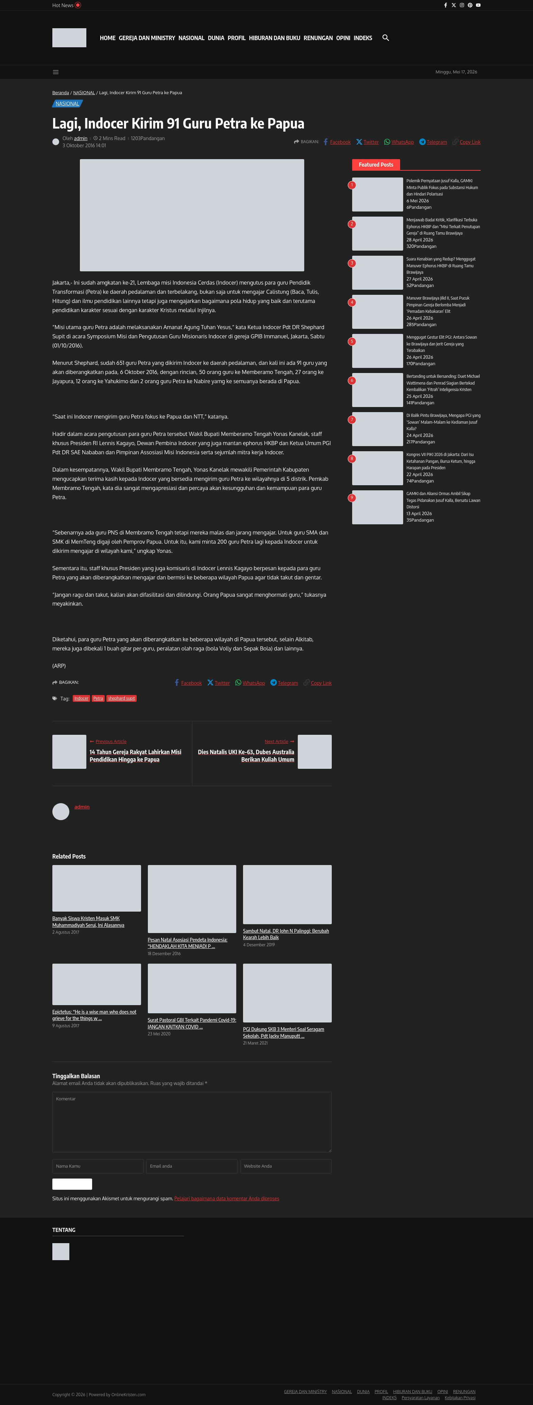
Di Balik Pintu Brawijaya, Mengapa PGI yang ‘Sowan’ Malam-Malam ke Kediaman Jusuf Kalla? (444, 421)
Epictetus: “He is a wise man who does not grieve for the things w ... (94, 1015)
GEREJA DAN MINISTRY (147, 37)
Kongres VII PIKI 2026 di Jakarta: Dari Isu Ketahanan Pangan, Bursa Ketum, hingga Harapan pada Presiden (441, 461)
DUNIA (216, 37)
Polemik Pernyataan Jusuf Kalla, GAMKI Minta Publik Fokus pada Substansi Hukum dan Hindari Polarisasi (442, 187)
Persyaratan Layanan (421, 1397)
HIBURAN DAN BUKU (274, 37)
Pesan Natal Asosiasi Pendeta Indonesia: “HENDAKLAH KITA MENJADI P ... (187, 942)
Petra (98, 698)
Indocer (81, 698)
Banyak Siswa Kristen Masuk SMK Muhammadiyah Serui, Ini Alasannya (88, 921)
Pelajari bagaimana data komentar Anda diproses (226, 1198)
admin (81, 138)
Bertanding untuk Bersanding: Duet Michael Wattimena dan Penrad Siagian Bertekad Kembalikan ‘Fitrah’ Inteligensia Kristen (443, 382)
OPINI (343, 37)
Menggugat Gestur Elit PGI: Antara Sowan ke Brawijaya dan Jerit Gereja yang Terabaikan (442, 343)
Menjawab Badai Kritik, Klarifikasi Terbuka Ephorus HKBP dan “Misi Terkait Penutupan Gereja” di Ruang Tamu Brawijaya (443, 226)
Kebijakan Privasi (460, 1397)
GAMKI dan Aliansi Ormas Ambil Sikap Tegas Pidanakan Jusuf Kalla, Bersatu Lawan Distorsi (443, 500)
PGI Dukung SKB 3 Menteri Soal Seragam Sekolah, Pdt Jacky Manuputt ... (283, 1032)
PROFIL (237, 37)
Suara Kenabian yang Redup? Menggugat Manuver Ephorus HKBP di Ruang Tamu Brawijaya (441, 265)
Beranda (60, 92)
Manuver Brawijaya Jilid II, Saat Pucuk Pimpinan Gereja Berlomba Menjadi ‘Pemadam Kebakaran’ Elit (438, 304)
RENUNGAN (318, 37)
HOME (108, 37)
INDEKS (363, 37)
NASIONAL (191, 37)
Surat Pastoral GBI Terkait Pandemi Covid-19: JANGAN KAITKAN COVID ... (192, 1023)
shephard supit (121, 698)
